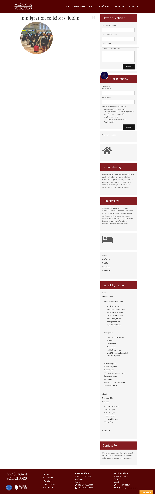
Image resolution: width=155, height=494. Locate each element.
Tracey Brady (109, 422)
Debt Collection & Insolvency (114, 382)
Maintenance (111, 347)
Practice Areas (78, 6)
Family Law (108, 333)
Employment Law (110, 376)
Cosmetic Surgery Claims (116, 309)
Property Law (109, 370)
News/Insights (104, 6)
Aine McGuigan (109, 410)
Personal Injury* (110, 363)
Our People (119, 6)
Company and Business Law (114, 373)
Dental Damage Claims (115, 312)
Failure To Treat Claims (115, 315)
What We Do (106, 267)
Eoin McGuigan (109, 413)
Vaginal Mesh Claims (114, 325)
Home (66, 6)
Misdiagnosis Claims (114, 322)
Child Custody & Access (115, 337)
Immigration (108, 379)
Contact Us (133, 6)
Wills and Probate (110, 385)
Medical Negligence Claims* (114, 301)
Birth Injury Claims (113, 306)
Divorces (110, 340)
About (92, 6)
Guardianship (111, 344)
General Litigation (110, 367)
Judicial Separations (114, 350)
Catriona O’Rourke (111, 419)
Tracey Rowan (109, 416)
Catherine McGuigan (111, 406)
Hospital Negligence (114, 318)
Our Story (105, 263)
